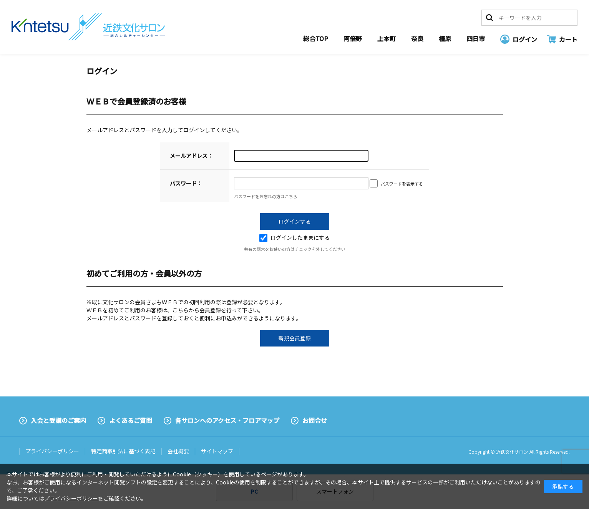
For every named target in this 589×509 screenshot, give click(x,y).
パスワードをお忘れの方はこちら (265, 196)
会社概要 (178, 451)
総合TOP (315, 38)
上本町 (386, 38)
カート (568, 39)
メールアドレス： (191, 155)
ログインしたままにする (294, 237)
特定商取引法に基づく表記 (123, 451)
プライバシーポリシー (52, 451)
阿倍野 (352, 38)
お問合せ (314, 420)
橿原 (445, 38)
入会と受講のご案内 (58, 420)
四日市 (475, 38)
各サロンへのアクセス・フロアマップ (227, 420)
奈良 (417, 38)
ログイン (525, 39)
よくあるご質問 (130, 420)
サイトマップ (217, 451)
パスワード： (186, 183)
